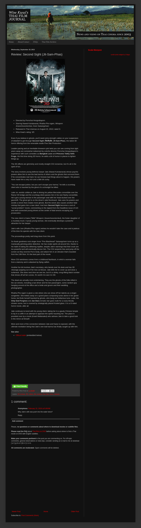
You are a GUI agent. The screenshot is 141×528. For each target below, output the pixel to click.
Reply (20, 415)
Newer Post (16, 512)
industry (57, 394)
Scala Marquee (95, 50)
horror (52, 394)
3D (27, 394)
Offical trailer (21, 335)
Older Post (75, 512)
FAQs (35, 42)
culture (31, 394)
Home (11, 42)
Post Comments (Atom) (30, 515)
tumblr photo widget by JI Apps (120, 54)
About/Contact (23, 42)
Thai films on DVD (39, 431)
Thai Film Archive (49, 42)
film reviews (38, 394)
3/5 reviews (21, 394)
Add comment (17, 421)
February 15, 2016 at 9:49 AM (39, 408)
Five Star (46, 394)
